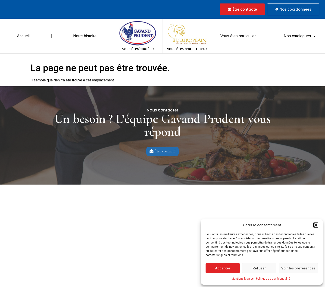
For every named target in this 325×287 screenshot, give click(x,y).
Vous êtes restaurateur (187, 48)
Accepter (222, 268)
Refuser (259, 268)
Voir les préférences (298, 268)
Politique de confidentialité (273, 278)
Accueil (23, 36)
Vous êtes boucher (138, 48)
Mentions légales (242, 278)
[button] (315, 225)
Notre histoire (85, 36)
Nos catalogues (300, 36)
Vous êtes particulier (238, 36)
